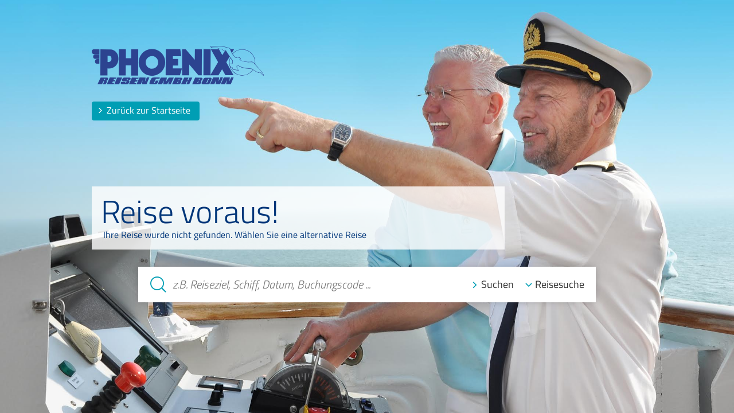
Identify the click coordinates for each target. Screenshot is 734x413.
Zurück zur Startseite (143, 110)
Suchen (497, 284)
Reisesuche (559, 284)
